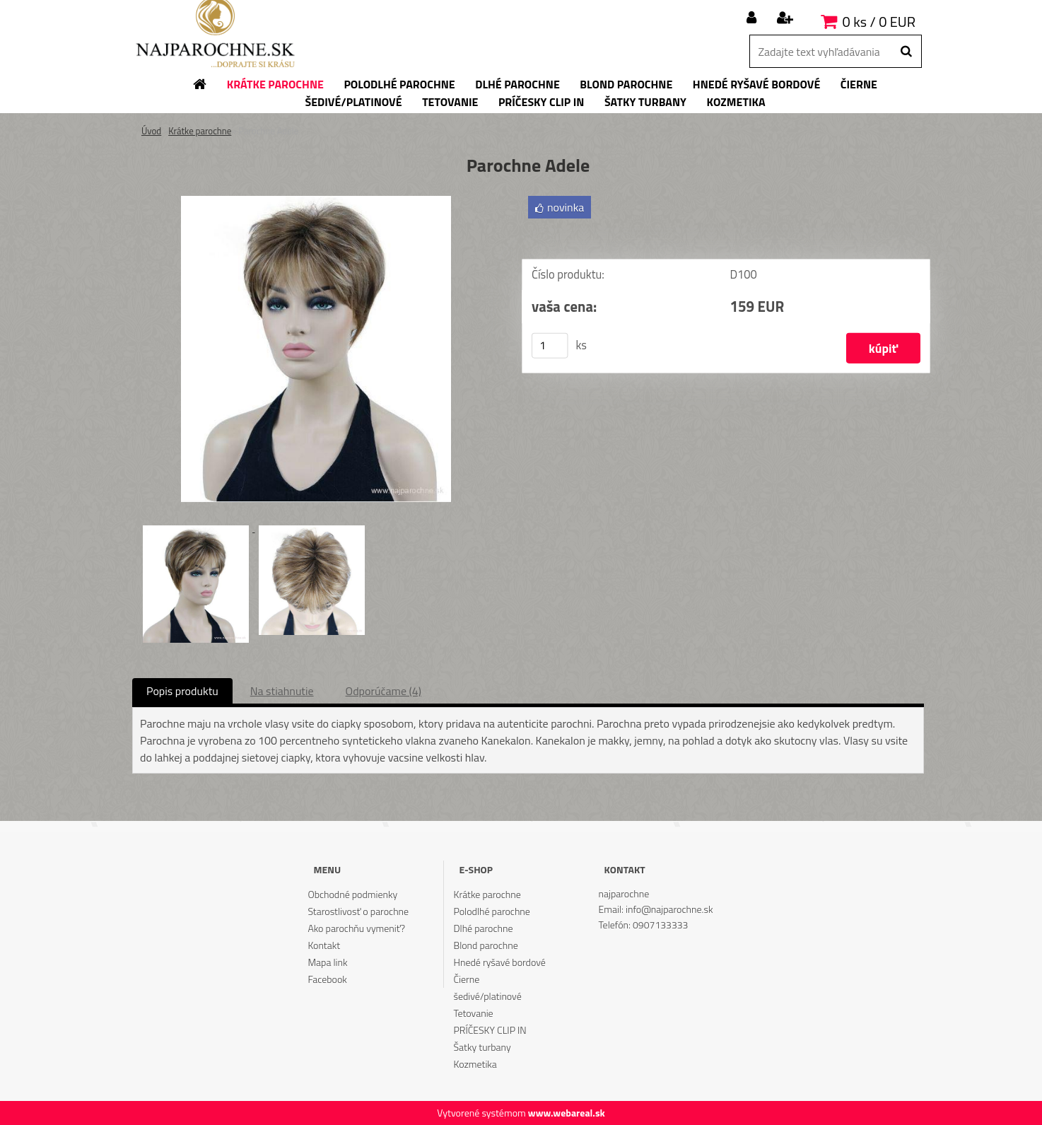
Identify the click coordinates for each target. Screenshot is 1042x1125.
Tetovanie (473, 1012)
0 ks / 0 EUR (879, 22)
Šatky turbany (482, 1046)
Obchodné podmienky (352, 894)
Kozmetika (475, 1063)
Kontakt (324, 945)
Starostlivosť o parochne (358, 911)
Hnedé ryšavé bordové (500, 962)
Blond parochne (486, 945)
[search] (906, 51)
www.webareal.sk (566, 1112)
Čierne (467, 979)
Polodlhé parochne (492, 911)
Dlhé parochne (483, 928)
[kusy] (550, 346)
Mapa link (327, 962)
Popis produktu (182, 690)
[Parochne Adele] (316, 201)
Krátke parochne (199, 131)
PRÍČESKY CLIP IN (490, 1029)
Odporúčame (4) (383, 690)
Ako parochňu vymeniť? (356, 928)
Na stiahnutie (282, 690)
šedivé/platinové (488, 996)
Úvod (151, 131)
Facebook (327, 979)
